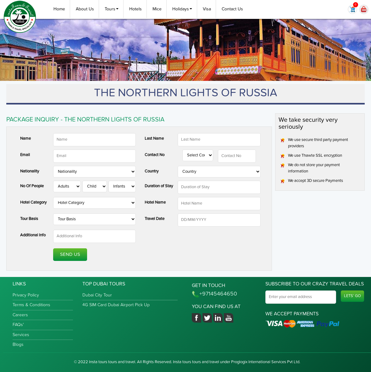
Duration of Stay (159, 186)
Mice (157, 9)
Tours (112, 9)
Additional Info (33, 235)
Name (25, 139)
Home (59, 9)
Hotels (135, 9)
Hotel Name (155, 202)
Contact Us (232, 9)
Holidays (182, 9)
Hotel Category (33, 202)
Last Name (154, 139)
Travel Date (154, 219)
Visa (207, 9)
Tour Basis (29, 219)
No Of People (32, 186)
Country (151, 171)
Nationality (29, 171)
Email (25, 155)
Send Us (70, 254)
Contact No (154, 155)
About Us (85, 9)
